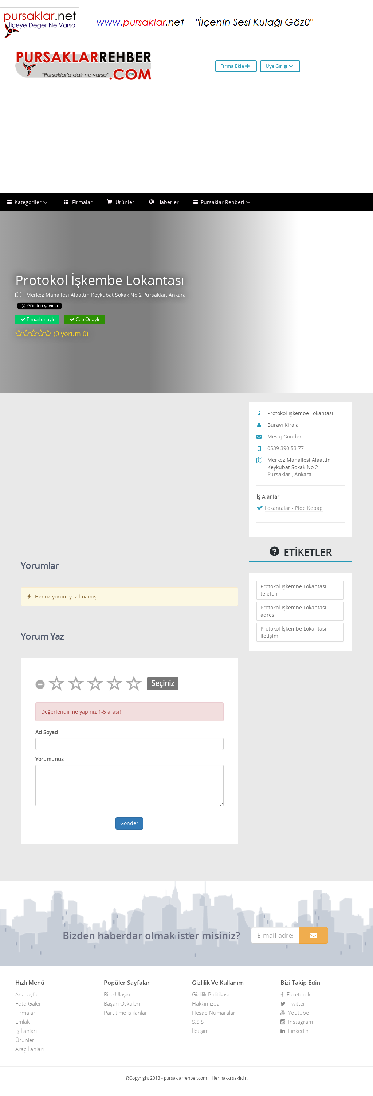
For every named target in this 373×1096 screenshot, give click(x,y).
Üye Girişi (279, 66)
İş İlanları (26, 1030)
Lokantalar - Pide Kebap (294, 507)
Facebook (295, 994)
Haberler (164, 202)
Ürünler (120, 202)
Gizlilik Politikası (210, 994)
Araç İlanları (29, 1049)
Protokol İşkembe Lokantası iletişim (293, 632)
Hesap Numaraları (214, 1012)
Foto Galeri (28, 1003)
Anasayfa (26, 994)
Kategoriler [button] (28, 202)
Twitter (292, 1003)
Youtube (294, 1012)
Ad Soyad (46, 732)
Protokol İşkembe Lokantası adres (293, 611)
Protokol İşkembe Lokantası (99, 280)
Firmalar (78, 202)
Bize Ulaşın (117, 994)
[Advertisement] (186, 138)
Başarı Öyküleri (122, 1003)
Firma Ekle (235, 66)
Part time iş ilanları (126, 1012)
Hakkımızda (206, 1003)
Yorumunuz (49, 759)
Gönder (129, 823)
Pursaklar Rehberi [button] (222, 202)
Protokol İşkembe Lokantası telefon (293, 590)
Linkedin (294, 1030)
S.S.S (198, 1021)
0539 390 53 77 (285, 448)
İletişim (200, 1030)
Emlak (22, 1021)
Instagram (296, 1021)
